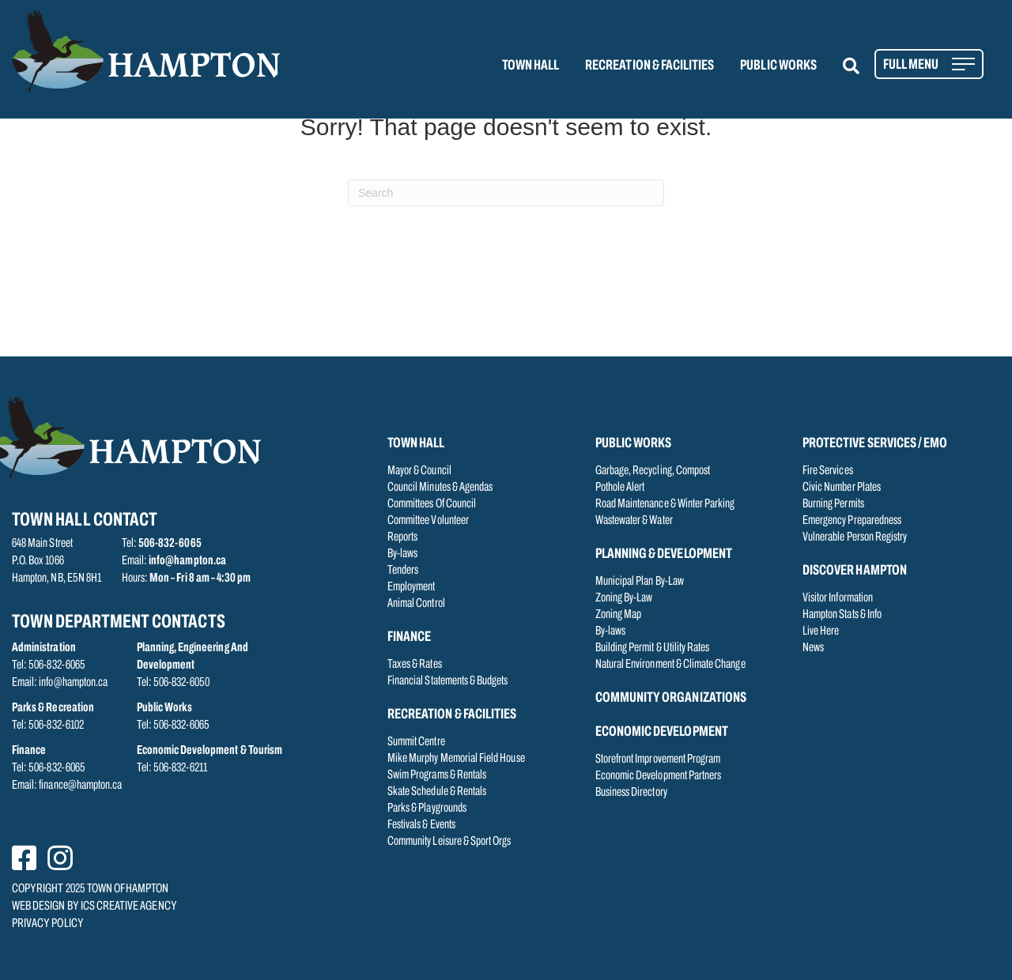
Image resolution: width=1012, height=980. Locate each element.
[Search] (506, 192)
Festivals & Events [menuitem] (421, 825)
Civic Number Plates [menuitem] (841, 487)
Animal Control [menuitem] (416, 603)
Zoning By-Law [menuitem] (624, 598)
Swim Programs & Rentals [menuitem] (436, 775)
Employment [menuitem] (411, 587)
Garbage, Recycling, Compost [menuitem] (652, 471)
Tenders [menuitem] (402, 570)
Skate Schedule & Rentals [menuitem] (436, 792)
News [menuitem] (813, 648)
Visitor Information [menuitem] (837, 598)
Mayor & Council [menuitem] (419, 471)
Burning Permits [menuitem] (833, 504)
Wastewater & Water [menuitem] (634, 520)
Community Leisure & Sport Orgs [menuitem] (449, 841)
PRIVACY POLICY (48, 924)
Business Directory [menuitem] (631, 792)
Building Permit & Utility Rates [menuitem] (652, 648)
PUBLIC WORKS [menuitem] (778, 66)
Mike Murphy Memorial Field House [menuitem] (456, 758)
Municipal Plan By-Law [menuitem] (639, 581)
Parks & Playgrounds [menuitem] (426, 808)
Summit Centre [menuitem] (416, 742)
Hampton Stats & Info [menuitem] (842, 615)
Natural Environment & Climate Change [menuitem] (670, 664)
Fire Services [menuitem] (827, 471)
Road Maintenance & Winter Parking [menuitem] (665, 504)
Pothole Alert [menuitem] (620, 487)
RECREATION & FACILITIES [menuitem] (649, 66)
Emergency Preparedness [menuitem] (851, 520)
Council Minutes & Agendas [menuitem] (440, 487)
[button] (860, 66)
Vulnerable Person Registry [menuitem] (854, 537)
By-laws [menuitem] (402, 554)
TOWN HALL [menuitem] (530, 66)
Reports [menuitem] (402, 537)
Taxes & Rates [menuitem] (414, 664)
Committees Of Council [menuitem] (431, 504)
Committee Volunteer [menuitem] (428, 520)
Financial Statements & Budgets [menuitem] (447, 681)
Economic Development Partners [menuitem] (658, 776)
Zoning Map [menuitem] (618, 615)
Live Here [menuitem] (820, 631)
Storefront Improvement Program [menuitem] (658, 759)
